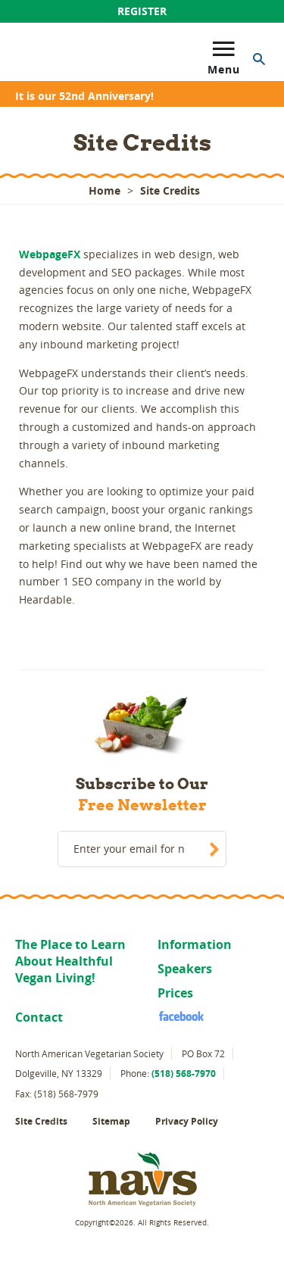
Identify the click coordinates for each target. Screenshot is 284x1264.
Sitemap (111, 1121)
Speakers (185, 968)
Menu (223, 54)
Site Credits (41, 1121)
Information (195, 944)
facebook (174, 1015)
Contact (39, 1017)
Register (142, 11)
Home (104, 190)
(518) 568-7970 (183, 1073)
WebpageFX (49, 254)
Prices (175, 993)
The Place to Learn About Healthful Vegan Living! (70, 961)
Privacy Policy (186, 1121)
